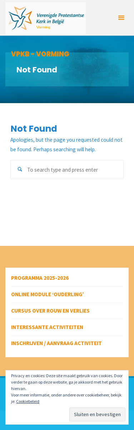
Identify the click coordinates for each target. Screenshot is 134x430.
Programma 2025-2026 (40, 277)
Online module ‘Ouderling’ (47, 294)
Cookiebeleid (27, 401)
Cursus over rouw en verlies (50, 310)
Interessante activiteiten (47, 327)
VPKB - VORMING (40, 54)
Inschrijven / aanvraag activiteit (56, 343)
